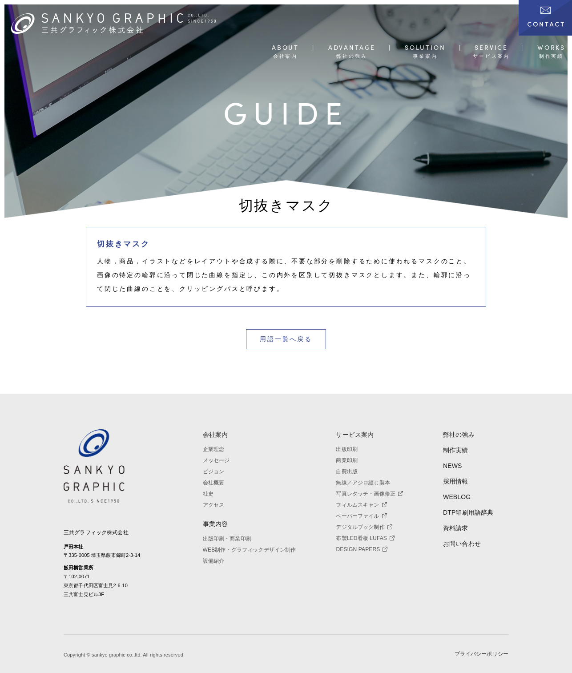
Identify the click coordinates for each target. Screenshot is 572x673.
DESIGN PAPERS (361, 549)
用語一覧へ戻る (286, 339)
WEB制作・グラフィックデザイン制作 (249, 550)
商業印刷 (347, 460)
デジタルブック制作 (364, 527)
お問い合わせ (462, 543)
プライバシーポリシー (481, 654)
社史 (208, 494)
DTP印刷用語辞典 (468, 512)
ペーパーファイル (361, 516)
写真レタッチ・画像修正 (369, 494)
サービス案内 (355, 434)
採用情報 (455, 481)
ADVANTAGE (351, 48)
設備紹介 (214, 561)
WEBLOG (457, 496)
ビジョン (214, 471)
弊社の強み (459, 434)
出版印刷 (347, 449)
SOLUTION (425, 48)
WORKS (551, 48)
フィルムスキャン (361, 505)
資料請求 (455, 528)
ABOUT (285, 48)
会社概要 (214, 483)
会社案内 (215, 434)
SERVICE (491, 48)
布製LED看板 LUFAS (365, 538)
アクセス (214, 505)
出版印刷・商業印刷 (227, 539)
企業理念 (214, 449)
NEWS (452, 465)
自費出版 (347, 471)
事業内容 (215, 524)
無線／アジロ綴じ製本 (363, 483)
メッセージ (216, 460)
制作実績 (455, 450)
